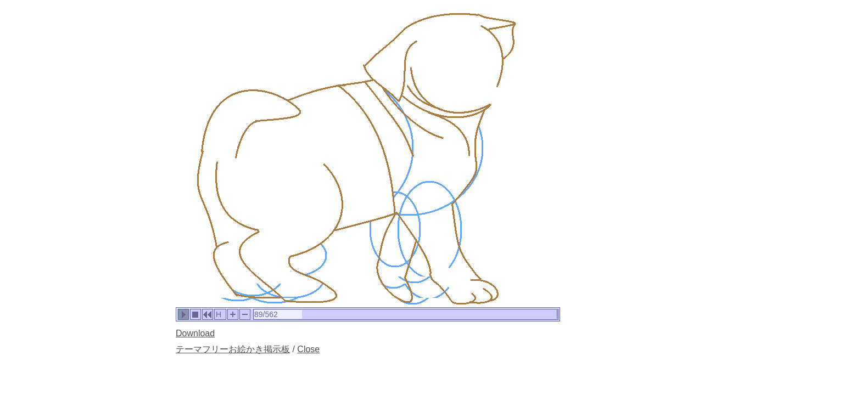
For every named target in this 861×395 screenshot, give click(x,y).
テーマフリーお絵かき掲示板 (233, 349)
